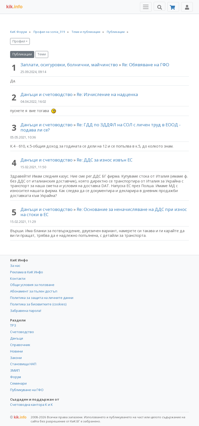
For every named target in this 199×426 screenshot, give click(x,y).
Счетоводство (22, 331)
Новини (16, 351)
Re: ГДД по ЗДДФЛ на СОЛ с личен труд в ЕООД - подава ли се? (100, 127)
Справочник (20, 344)
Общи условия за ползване (32, 284)
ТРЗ (13, 325)
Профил (18, 41)
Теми (42, 54)
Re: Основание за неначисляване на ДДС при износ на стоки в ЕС (103, 211)
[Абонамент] (173, 7)
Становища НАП (23, 364)
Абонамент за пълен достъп (33, 291)
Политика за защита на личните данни (41, 297)
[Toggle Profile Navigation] (187, 7)
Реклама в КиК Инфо (26, 272)
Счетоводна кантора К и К (31, 404)
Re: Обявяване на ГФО (145, 65)
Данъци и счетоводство (46, 94)
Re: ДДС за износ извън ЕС (104, 160)
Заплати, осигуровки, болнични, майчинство (69, 65)
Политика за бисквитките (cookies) (38, 304)
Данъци (16, 338)
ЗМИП (15, 370)
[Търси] (159, 6)
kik (18, 417)
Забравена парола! (25, 310)
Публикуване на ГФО (27, 389)
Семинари (18, 383)
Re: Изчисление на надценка (107, 94)
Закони (16, 357)
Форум (15, 376)
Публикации (22, 54)
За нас (15, 265)
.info (14, 6)
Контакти (17, 278)
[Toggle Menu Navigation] (146, 7)
